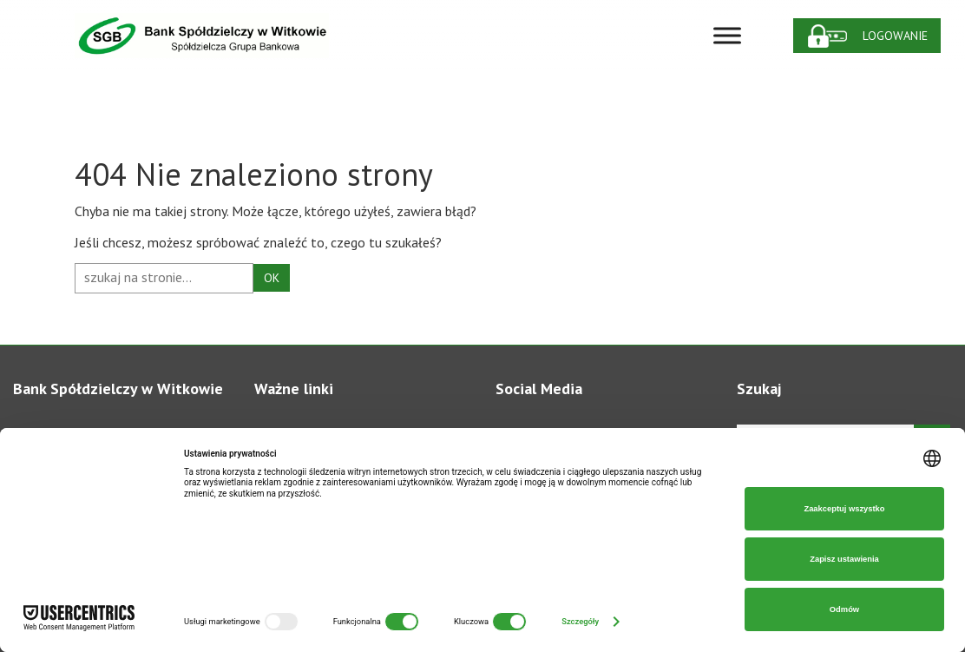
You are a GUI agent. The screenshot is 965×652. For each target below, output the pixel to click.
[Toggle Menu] (727, 35)
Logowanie (895, 35)
